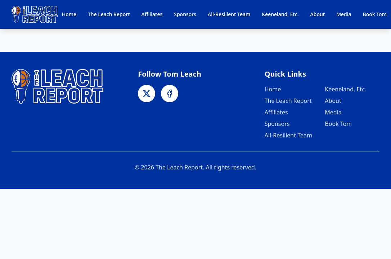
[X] (146, 93)
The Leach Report (109, 14)
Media (343, 14)
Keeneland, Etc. (280, 14)
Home (69, 14)
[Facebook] (169, 93)
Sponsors (185, 14)
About (317, 14)
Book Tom (375, 14)
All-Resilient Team (229, 14)
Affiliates (152, 14)
